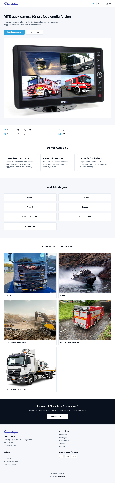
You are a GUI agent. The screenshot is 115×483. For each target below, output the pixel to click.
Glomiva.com (60, 476)
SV (94, 4)
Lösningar (63, 438)
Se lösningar (34, 32)
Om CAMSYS (64, 440)
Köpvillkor (7, 459)
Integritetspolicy (9, 456)
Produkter (63, 435)
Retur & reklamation (11, 462)
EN (99, 4)
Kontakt (62, 446)
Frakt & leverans (10, 465)
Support (62, 443)
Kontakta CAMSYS (57, 417)
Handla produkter (14, 32)
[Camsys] (11, 3)
